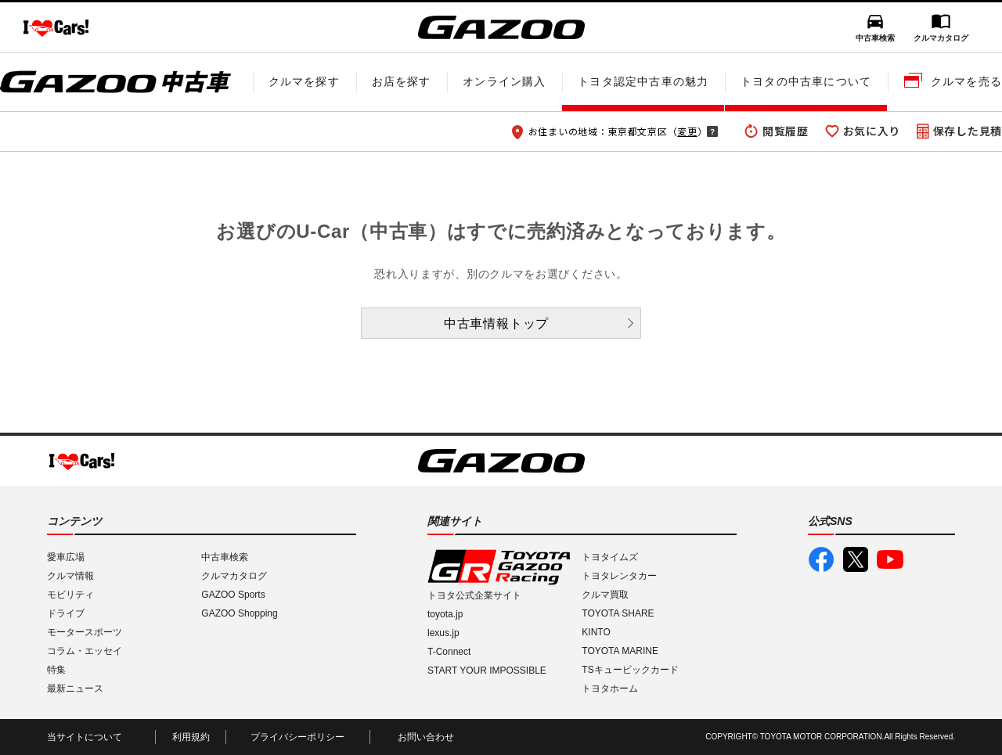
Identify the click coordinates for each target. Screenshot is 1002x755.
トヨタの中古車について (806, 81)
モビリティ (70, 594)
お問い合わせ (426, 737)
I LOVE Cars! (55, 28)
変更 (687, 131)
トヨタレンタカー (619, 575)
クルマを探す (304, 81)
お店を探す (401, 81)
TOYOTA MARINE (620, 650)
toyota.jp (445, 614)
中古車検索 (875, 38)
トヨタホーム (610, 688)
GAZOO (501, 27)
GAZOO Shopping (239, 613)
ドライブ (66, 613)
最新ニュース (75, 688)
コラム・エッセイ (84, 650)
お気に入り (872, 130)
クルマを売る (966, 81)
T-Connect (448, 651)
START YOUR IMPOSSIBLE (486, 670)
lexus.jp (443, 632)
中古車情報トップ (496, 323)
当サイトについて (84, 737)
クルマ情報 (70, 575)
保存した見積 (967, 130)
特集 (56, 669)
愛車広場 (66, 557)
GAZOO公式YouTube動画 (890, 559)
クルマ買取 (605, 594)
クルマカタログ (941, 38)
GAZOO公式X (855, 559)
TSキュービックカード (630, 669)
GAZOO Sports (233, 594)
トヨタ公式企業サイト (474, 595)
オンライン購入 (504, 81)
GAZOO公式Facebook (821, 559)
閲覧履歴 (785, 130)
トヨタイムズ (610, 557)
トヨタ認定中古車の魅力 (643, 81)
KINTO (596, 632)
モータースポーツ (84, 632)
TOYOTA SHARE (618, 613)
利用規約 (191, 737)
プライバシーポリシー (297, 737)
